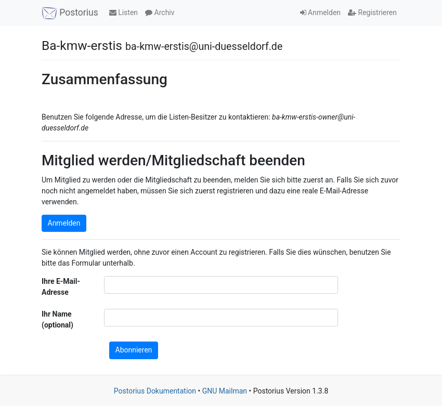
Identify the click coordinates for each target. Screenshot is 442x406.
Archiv (159, 12)
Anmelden (320, 12)
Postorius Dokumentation (155, 391)
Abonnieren (133, 350)
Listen (123, 12)
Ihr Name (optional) (57, 319)
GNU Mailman (224, 391)
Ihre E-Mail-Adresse (61, 286)
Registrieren (372, 12)
